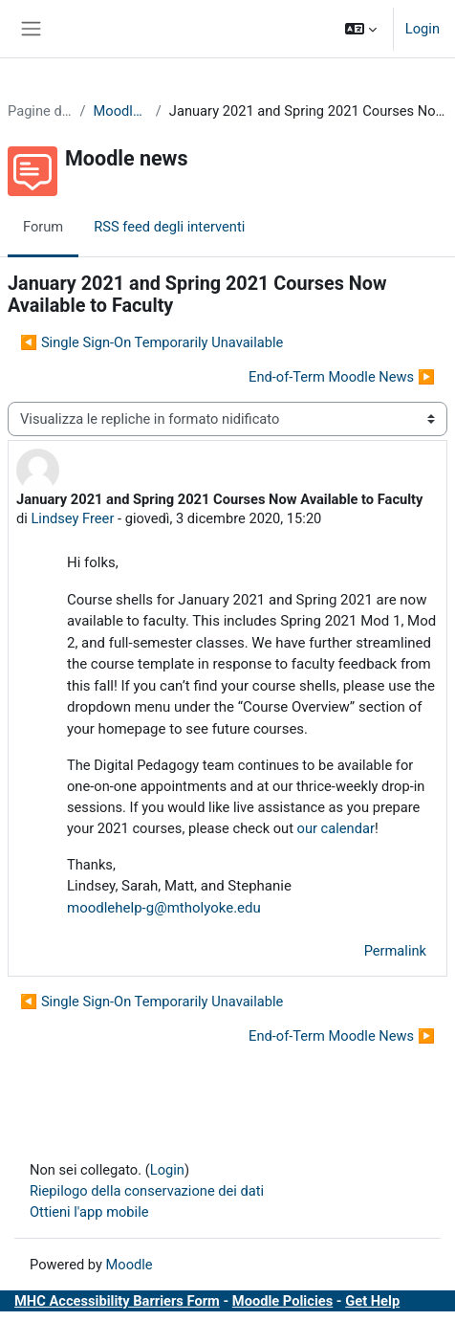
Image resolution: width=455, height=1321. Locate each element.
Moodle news (121, 111)
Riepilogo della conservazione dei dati (147, 1191)
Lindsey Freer (72, 518)
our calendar (336, 828)
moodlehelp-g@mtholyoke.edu (164, 907)
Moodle (129, 1264)
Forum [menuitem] (43, 226)
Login (422, 28)
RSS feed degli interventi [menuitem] (169, 226)
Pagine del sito (40, 111)
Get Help (372, 1301)
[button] (361, 28)
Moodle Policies (282, 1301)
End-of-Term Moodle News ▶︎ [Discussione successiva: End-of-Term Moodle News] (342, 376)
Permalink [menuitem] (395, 950)
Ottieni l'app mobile (89, 1212)
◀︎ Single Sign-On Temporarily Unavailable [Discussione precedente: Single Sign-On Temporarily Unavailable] (151, 342)
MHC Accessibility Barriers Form (117, 1301)
